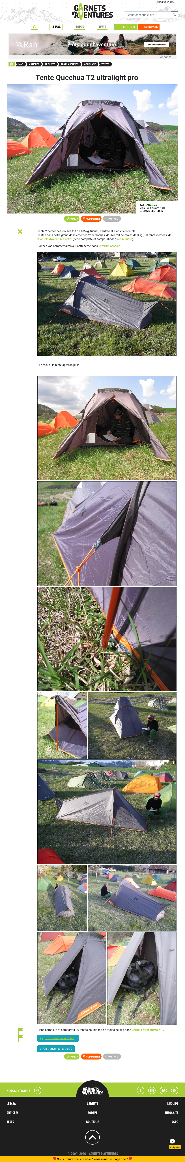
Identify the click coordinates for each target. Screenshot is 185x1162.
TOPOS (80, 27)
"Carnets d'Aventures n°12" (55, 239)
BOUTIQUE (129, 27)
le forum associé (109, 246)
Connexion (151, 27)
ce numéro (125, 239)
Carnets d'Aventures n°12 (148, 1030)
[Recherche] (147, 14)
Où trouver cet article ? (58, 1038)
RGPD (174, 1122)
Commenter (91, 218)
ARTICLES (12, 1113)
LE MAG (56, 27)
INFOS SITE (171, 1113)
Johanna (151, 205)
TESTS (102, 27)
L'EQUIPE (172, 1104)
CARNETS (92, 1104)
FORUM (92, 1113)
